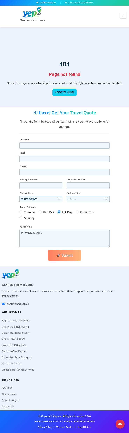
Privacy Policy (45, 427)
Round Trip (87, 212)
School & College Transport (17, 357)
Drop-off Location (76, 179)
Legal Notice (84, 427)
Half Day (48, 212)
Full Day (67, 212)
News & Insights (10, 400)
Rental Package (27, 207)
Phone (22, 166)
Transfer (29, 212)
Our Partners (9, 394)
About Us (7, 387)
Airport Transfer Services (16, 320)
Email (22, 153)
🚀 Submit (64, 255)
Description (25, 226)
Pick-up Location (28, 179)
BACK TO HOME (64, 92)
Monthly (29, 218)
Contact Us (8, 406)
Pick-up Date (26, 193)
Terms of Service (64, 427)
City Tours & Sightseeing (15, 326)
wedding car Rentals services (18, 369)
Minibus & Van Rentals (14, 351)
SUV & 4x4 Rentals (12, 363)
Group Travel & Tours (13, 339)
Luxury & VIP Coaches (14, 345)
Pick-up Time (74, 193)
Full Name (24, 139)
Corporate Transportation (16, 332)
